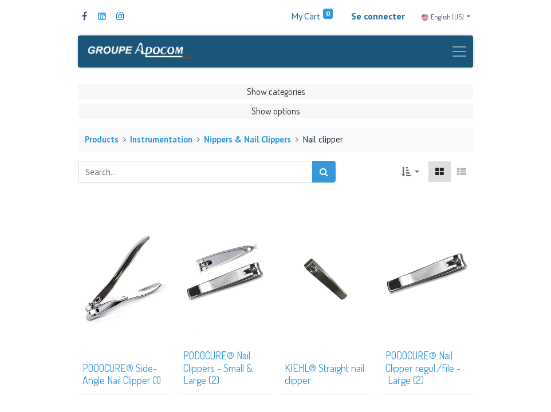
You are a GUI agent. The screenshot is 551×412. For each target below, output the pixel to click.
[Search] (324, 174)
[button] (410, 174)
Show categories (276, 94)
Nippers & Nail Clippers (247, 141)
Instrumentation (161, 141)
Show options (275, 113)
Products (102, 141)
